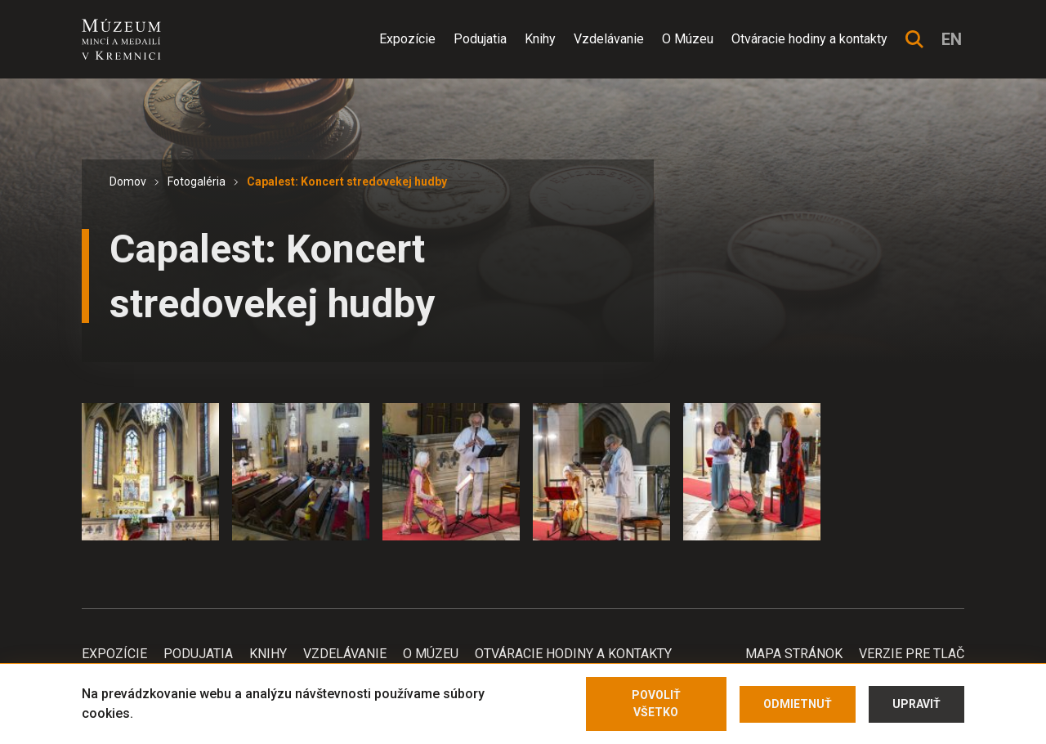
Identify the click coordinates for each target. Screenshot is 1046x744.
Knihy (540, 39)
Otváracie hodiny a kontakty (809, 39)
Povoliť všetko (656, 703)
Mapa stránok (794, 653)
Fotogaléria (197, 181)
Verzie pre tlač (911, 653)
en (951, 39)
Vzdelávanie (609, 39)
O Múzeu (687, 39)
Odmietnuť (797, 703)
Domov (128, 181)
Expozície (407, 39)
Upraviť (916, 703)
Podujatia (480, 39)
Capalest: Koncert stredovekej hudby (347, 181)
